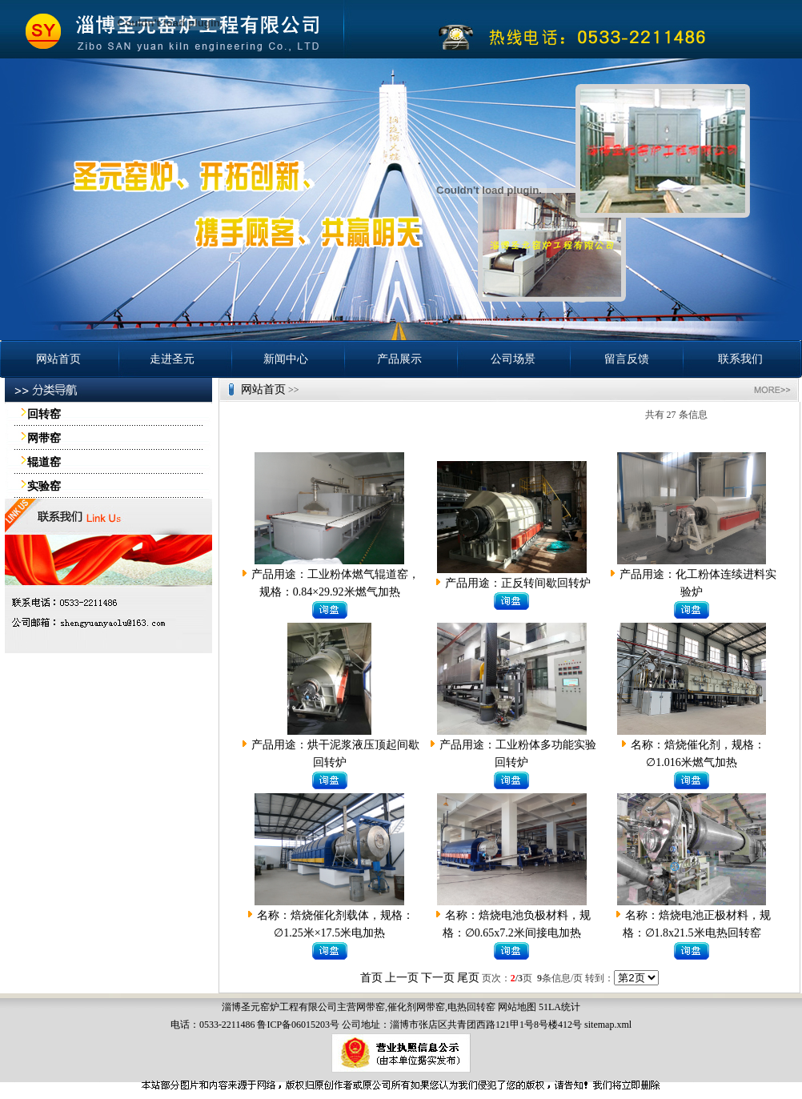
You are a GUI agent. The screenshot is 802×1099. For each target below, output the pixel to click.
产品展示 (399, 359)
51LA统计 (559, 1007)
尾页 (468, 978)
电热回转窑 (471, 1007)
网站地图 (517, 1007)
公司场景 (513, 359)
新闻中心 (285, 359)
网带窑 (370, 1007)
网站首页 (58, 359)
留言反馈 (626, 359)
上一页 (402, 978)
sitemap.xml (608, 1024)
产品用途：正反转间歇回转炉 (518, 583)
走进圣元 (172, 359)
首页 (371, 978)
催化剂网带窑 (416, 1007)
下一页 (438, 978)
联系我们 (740, 359)
